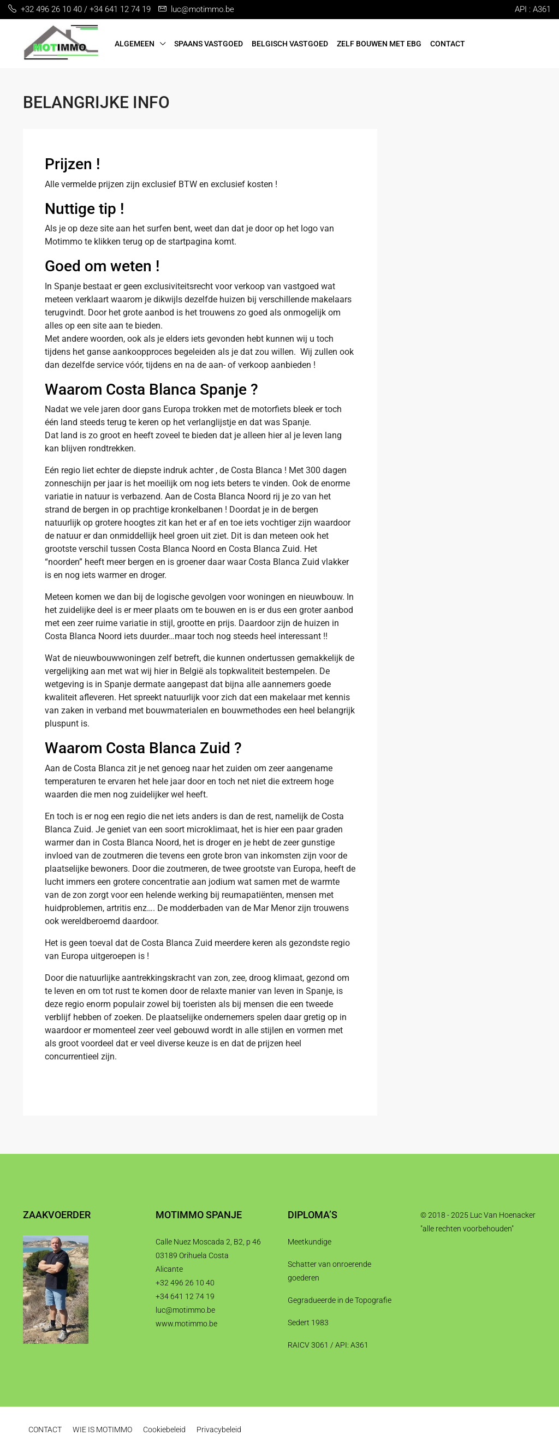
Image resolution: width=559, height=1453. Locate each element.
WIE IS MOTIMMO (102, 1429)
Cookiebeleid (164, 1429)
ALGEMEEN (134, 43)
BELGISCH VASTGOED (290, 43)
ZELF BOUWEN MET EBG (379, 43)
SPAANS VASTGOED (208, 43)
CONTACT (447, 43)
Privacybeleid (219, 1429)
